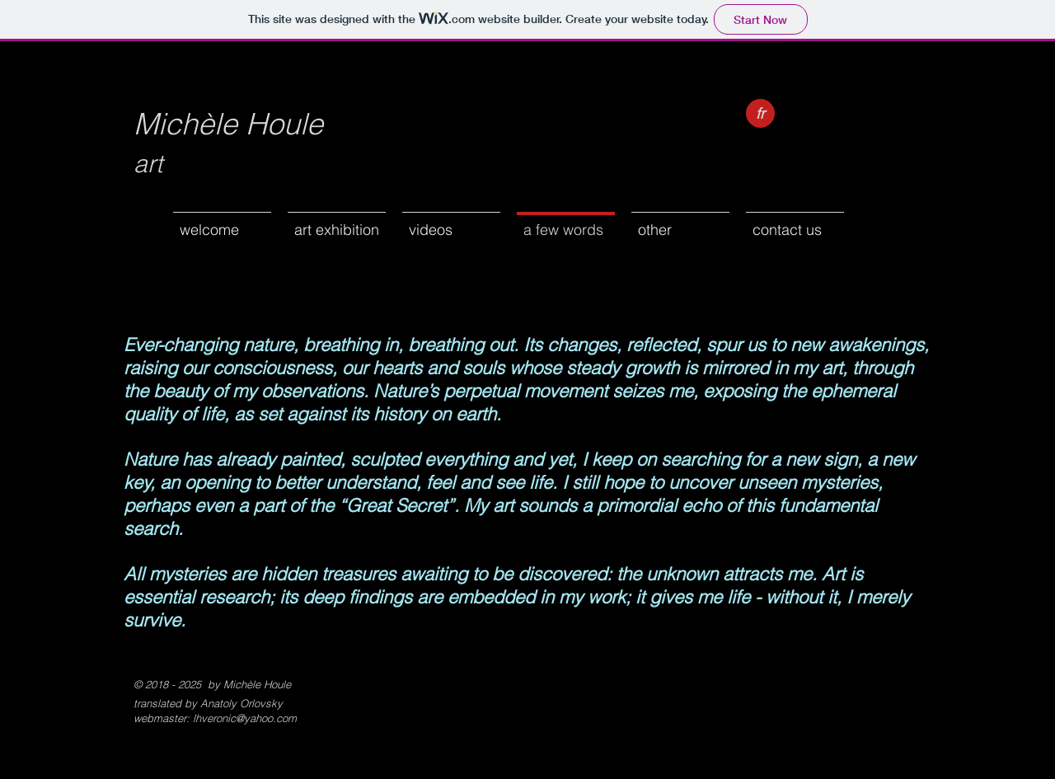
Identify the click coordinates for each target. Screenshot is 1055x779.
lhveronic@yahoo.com (245, 718)
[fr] (760, 113)
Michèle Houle (228, 124)
